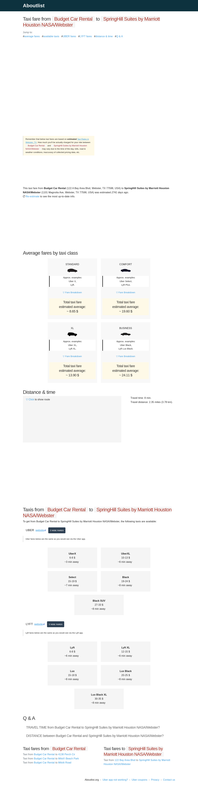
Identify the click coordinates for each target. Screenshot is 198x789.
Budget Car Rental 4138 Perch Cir (49, 754)
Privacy (155, 779)
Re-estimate (31, 196)
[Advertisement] (99, 60)
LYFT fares (86, 36)
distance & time (104, 36)
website (40, 530)
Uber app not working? (115, 779)
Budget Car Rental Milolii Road (47, 762)
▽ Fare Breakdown (72, 292)
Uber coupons (139, 779)
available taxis (51, 36)
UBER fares (69, 36)
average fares (32, 36)
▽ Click (30, 399)
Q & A (119, 36)
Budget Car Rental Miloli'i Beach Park (51, 758)
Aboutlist (34, 5)
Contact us (169, 779)
